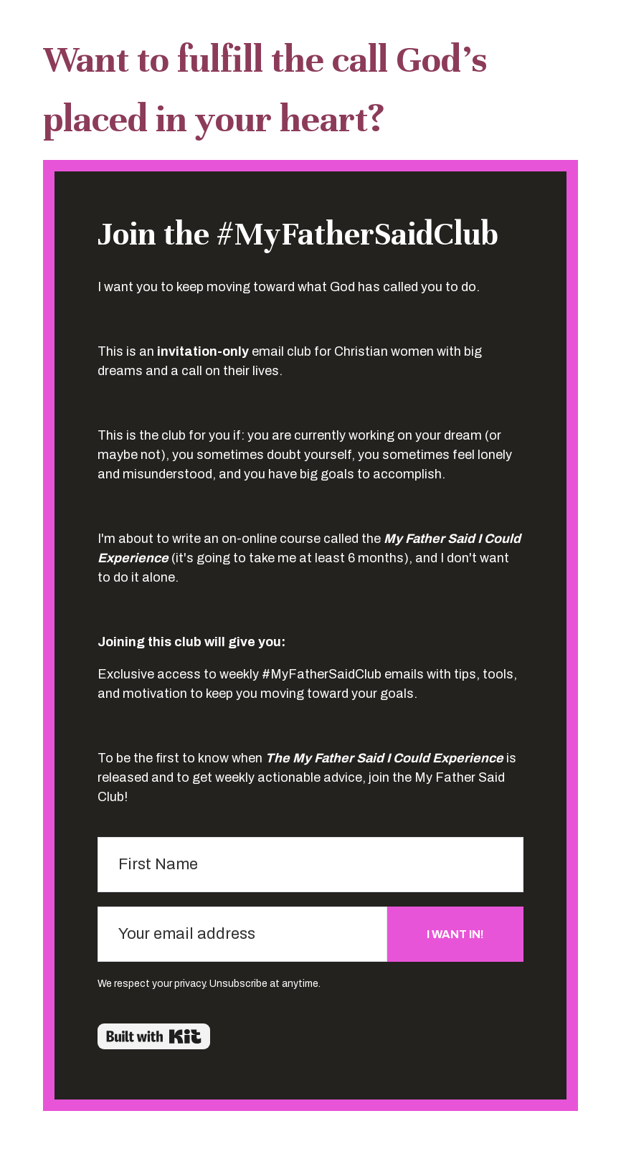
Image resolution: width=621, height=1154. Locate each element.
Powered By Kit (154, 1036)
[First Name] (310, 864)
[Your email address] (242, 934)
